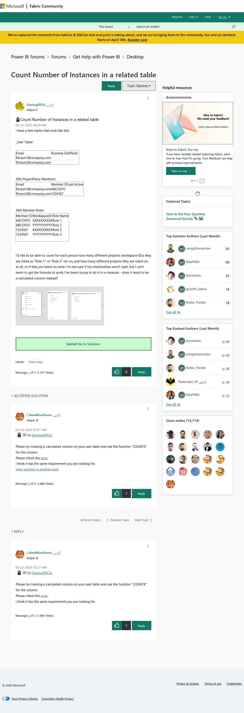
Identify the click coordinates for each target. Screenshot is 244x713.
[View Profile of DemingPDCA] (36, 104)
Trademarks (234, 683)
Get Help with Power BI (96, 56)
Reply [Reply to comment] (141, 493)
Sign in (193, 17)
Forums (73, 6)
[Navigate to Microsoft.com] (12, 6)
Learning (167, 6)
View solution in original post (37, 469)
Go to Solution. (89, 344)
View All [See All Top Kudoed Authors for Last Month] (173, 404)
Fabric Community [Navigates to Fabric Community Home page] (46, 6)
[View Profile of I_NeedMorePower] (39, 415)
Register (177, 17)
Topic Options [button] (137, 85)
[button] (111, 85)
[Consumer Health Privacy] (57, 699)
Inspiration (92, 6)
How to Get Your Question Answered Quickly (185, 216)
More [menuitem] (184, 6)
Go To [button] (223, 17)
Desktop (135, 56)
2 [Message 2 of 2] (29, 483)
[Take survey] (181, 171)
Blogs (150, 6)
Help (208, 17)
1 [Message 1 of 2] (29, 372)
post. (44, 458)
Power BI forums (28, 56)
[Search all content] (186, 26)
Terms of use (212, 683)
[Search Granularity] (114, 26)
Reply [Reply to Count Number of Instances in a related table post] (141, 372)
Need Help (36, 361)
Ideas (110, 6)
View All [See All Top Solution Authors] (173, 312)
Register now (137, 39)
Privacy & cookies (188, 683)
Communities (130, 6)
